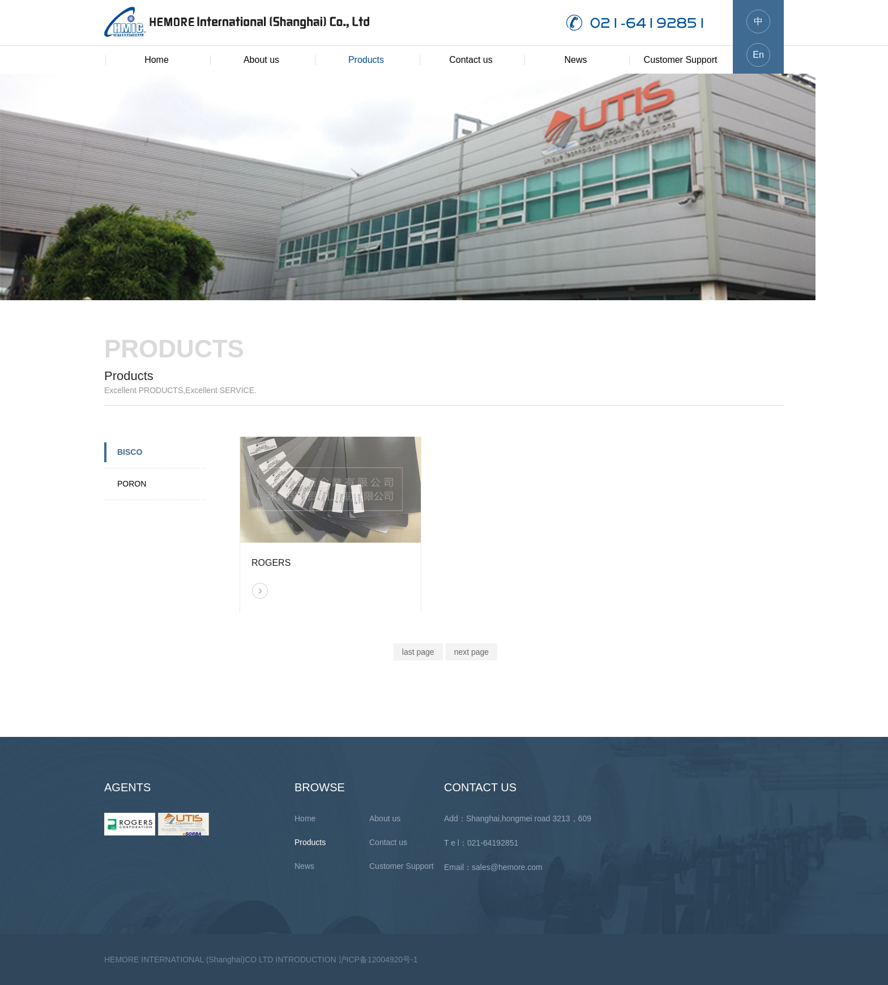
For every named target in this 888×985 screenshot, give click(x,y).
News (575, 60)
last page (418, 651)
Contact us (470, 60)
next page (471, 651)
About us (261, 60)
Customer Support (681, 60)
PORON (131, 483)
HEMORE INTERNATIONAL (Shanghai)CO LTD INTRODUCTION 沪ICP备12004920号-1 (261, 959)
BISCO (129, 452)
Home (156, 60)
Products (366, 60)
